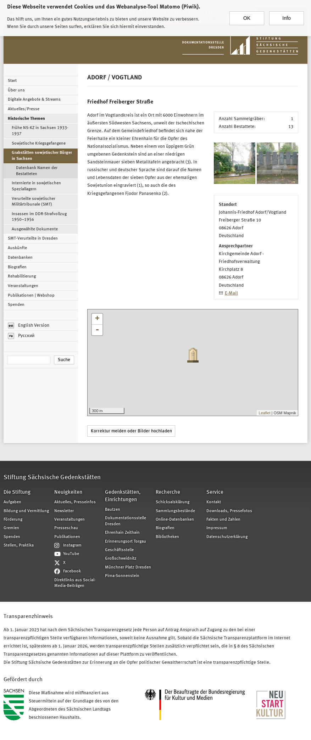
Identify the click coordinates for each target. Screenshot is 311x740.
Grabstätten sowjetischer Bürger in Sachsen (42, 156)
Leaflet (264, 413)
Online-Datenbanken (175, 519)
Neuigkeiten (68, 492)
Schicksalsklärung (172, 502)
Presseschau (66, 528)
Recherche (168, 492)
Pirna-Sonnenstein (122, 576)
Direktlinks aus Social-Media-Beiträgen (75, 583)
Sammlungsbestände (175, 511)
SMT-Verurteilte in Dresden (33, 238)
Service (214, 492)
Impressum (216, 528)
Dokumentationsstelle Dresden (125, 521)
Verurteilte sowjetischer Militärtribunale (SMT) (33, 202)
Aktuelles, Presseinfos (75, 502)
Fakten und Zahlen (223, 519)
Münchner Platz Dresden (128, 567)
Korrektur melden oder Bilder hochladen (131, 431)
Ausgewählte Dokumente (35, 229)
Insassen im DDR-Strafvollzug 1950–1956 (39, 217)
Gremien (11, 528)
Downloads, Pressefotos (229, 511)
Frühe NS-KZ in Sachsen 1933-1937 (40, 131)
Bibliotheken (167, 537)
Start (12, 81)
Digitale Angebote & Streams (34, 99)
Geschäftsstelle (119, 550)
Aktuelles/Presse (23, 109)
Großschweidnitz (121, 558)
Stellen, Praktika (19, 545)
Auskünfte (17, 248)
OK (246, 15)
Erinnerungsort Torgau (125, 541)
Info (286, 15)
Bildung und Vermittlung (26, 511)
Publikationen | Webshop (31, 295)
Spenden (16, 305)
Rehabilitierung (22, 276)
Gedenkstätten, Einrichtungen (122, 496)
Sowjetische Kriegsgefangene (39, 143)
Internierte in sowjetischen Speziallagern (36, 186)
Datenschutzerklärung (227, 537)
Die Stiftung (17, 492)
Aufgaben (12, 502)
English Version (28, 326)
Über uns (16, 90)
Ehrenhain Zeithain (122, 533)
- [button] (97, 330)
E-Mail (231, 293)
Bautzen (112, 510)
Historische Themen (26, 119)
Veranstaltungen (23, 286)
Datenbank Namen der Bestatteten (36, 171)
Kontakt (213, 502)
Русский (21, 336)
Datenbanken (20, 258)
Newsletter (64, 511)
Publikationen (67, 537)
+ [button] (97, 319)
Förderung (13, 519)
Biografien (17, 267)
